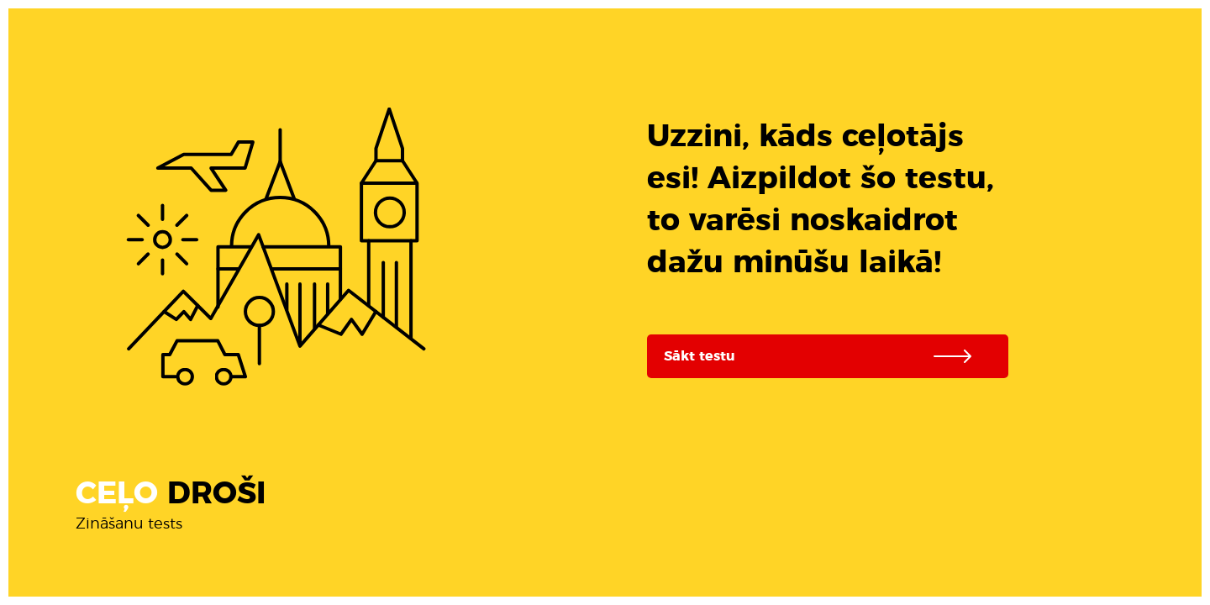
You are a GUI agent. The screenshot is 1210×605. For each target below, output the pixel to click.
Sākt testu (826, 356)
